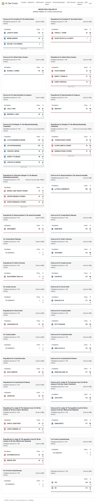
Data (86, 2)
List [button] (90, 3)
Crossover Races (48, 3)
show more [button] (23, 48)
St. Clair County (9, 3)
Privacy (31, 500)
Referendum (40, 2)
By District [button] (31, 2)
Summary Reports (80, 3)
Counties (23, 2)
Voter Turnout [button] (71, 2)
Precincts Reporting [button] (58, 2)
